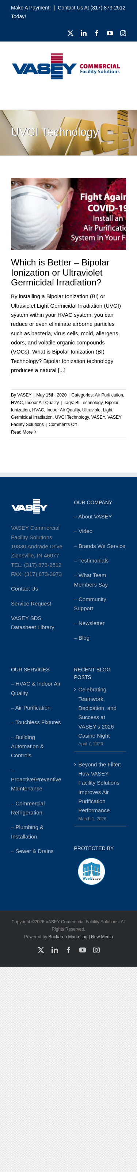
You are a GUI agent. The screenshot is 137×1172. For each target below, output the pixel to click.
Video (85, 531)
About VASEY (95, 516)
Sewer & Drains (35, 851)
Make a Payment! (31, 8)
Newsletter (91, 623)
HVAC (17, 402)
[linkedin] (84, 33)
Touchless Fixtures (38, 722)
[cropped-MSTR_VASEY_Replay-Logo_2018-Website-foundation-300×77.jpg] (66, 55)
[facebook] (97, 33)
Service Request (31, 603)
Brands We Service (102, 546)
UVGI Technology (72, 417)
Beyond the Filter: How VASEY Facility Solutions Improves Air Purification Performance (100, 787)
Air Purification (109, 395)
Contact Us (24, 588)
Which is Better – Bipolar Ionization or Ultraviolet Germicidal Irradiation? (60, 272)
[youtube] (110, 33)
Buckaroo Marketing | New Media (81, 936)
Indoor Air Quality (42, 402)
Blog (84, 638)
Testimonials (94, 560)
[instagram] (123, 33)
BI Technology (88, 402)
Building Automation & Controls (27, 746)
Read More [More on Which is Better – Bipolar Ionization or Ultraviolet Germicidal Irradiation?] (22, 432)
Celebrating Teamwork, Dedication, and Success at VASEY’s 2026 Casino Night (98, 712)
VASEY (24, 395)
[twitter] (70, 33)
